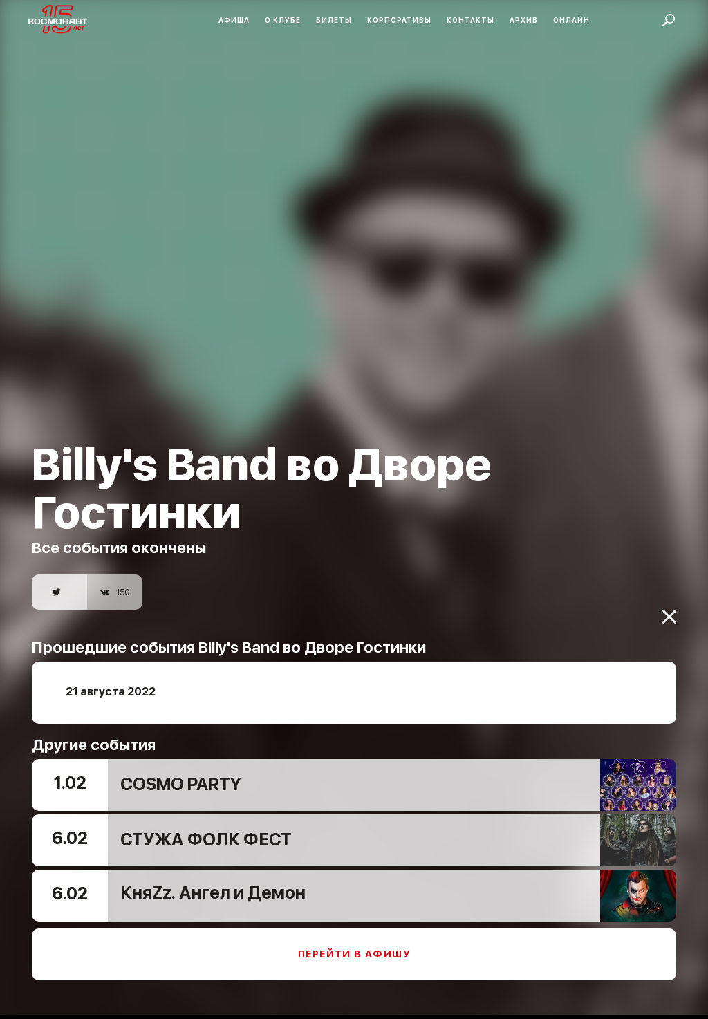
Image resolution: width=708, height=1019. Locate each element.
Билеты (334, 20)
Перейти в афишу (354, 945)
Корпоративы (399, 20)
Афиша (234, 20)
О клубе (283, 20)
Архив (524, 20)
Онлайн (571, 20)
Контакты (470, 20)
